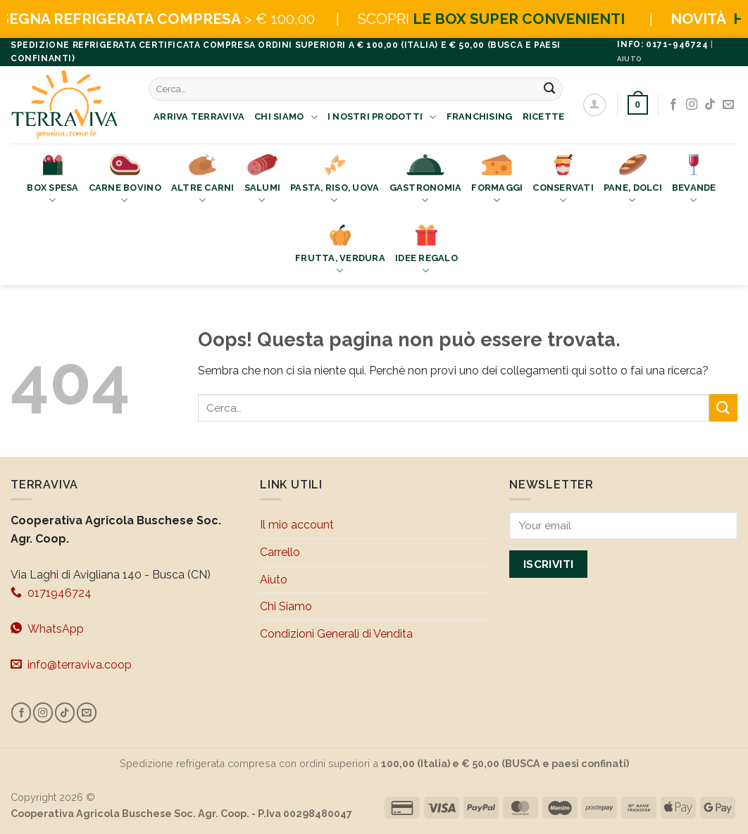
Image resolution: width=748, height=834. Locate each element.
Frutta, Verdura (340, 251)
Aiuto (273, 579)
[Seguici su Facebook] (673, 105)
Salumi (262, 180)
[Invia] (550, 89)
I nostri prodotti (382, 117)
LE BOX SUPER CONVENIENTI (553, 18)
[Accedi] (594, 105)
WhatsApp (47, 628)
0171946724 (51, 593)
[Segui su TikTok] (710, 105)
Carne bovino (125, 180)
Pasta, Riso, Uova (334, 180)
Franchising (480, 116)
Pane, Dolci (633, 180)
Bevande (694, 180)
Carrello (280, 552)
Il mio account (297, 524)
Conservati (563, 180)
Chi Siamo (286, 117)
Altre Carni (203, 180)
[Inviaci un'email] (728, 105)
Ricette (544, 116)
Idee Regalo (426, 251)
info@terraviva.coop (71, 664)
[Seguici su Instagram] (691, 105)
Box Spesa (52, 180)
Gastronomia (425, 180)
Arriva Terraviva (199, 116)
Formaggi (497, 180)
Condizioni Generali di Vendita (336, 633)
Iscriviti (548, 564)
